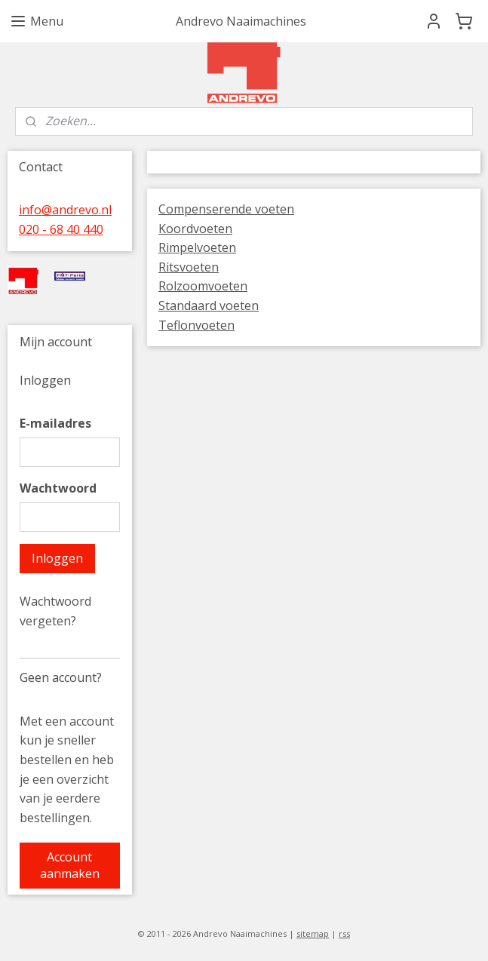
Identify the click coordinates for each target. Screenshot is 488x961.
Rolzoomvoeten (202, 286)
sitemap (312, 933)
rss (344, 933)
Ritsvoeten (188, 267)
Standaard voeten (208, 305)
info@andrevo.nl (65, 209)
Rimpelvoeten (197, 247)
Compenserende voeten (226, 209)
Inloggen (57, 558)
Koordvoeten (195, 228)
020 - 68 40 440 (61, 229)
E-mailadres (55, 423)
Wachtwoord (58, 488)
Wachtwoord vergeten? (55, 611)
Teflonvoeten (196, 325)
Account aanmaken (70, 865)
